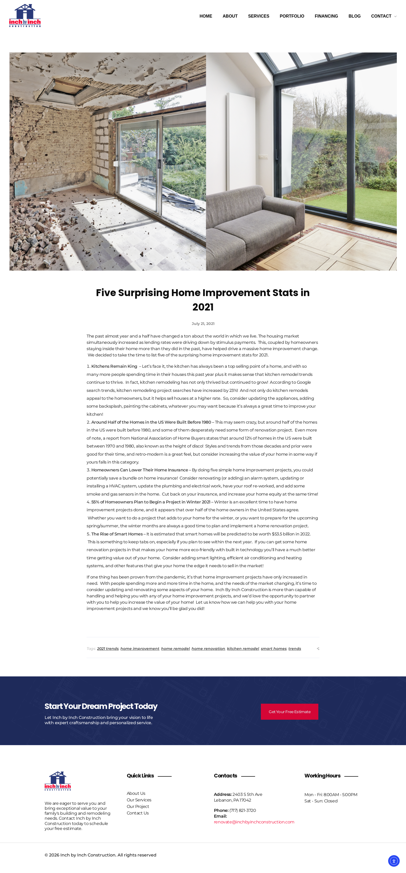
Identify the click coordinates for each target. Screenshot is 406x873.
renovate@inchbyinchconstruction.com (254, 821)
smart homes (274, 648)
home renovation (208, 648)
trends (294, 648)
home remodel (175, 648)
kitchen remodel (243, 648)
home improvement (139, 648)
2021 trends (108, 648)
